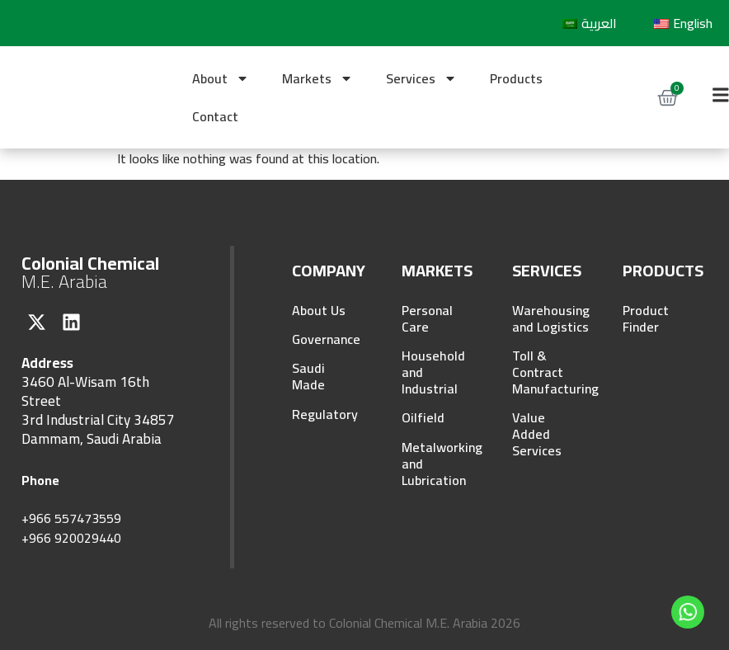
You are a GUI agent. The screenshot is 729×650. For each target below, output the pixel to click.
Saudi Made (308, 377)
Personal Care (427, 318)
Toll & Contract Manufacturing (544, 373)
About (220, 78)
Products (516, 78)
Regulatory (324, 415)
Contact (215, 116)
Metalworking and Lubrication (434, 465)
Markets (317, 78)
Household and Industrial (433, 373)
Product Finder (646, 318)
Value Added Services (537, 435)
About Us (319, 310)
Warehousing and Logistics (544, 318)
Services (421, 78)
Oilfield (423, 419)
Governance (324, 339)
